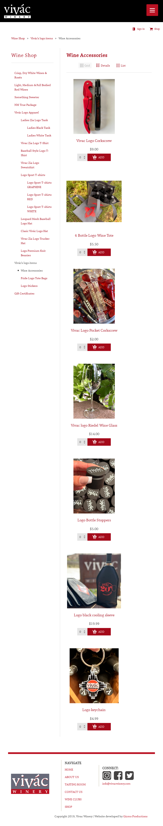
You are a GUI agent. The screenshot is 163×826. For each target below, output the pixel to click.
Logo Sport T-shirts (33, 175)
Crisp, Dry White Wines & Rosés (30, 75)
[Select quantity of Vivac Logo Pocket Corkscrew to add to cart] (82, 347)
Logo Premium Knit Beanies (33, 253)
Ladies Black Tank (38, 128)
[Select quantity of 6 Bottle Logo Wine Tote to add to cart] (82, 252)
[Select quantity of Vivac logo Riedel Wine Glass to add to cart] (82, 442)
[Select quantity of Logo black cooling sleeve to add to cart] (82, 631)
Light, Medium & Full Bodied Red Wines (32, 87)
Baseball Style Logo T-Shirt (35, 153)
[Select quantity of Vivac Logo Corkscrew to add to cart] (82, 157)
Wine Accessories (69, 38)
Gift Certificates (24, 293)
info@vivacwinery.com (116, 783)
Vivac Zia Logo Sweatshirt (30, 165)
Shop (157, 29)
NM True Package (25, 105)
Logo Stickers (29, 286)
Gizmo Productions (135, 816)
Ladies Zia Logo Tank (34, 120)
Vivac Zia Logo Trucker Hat (35, 241)
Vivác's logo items (42, 38)
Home (69, 769)
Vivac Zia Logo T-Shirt (35, 143)
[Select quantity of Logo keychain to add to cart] (82, 726)
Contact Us (73, 792)
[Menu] (152, 10)
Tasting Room (75, 784)
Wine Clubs (73, 799)
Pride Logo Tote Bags (34, 278)
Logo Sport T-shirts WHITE (39, 209)
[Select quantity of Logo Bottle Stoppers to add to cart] (82, 537)
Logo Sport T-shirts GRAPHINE (39, 185)
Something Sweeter (26, 97)
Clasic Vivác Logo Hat (34, 231)
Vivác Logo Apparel (26, 112)
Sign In (141, 29)
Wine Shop (18, 38)
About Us (72, 777)
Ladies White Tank (39, 135)
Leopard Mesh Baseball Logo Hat (36, 221)
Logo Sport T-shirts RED (39, 197)
